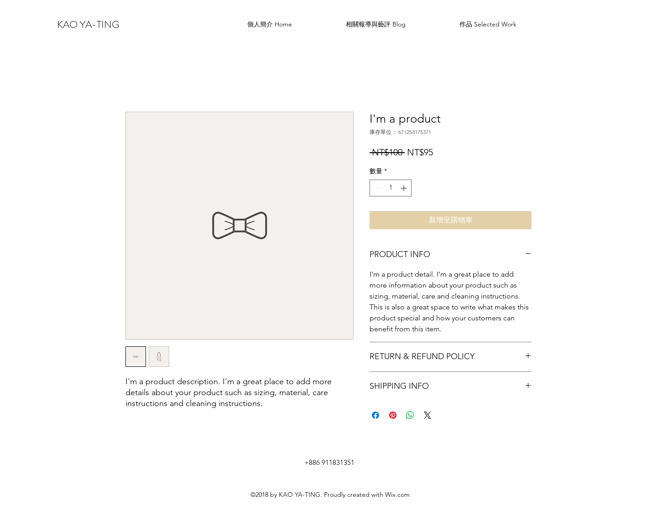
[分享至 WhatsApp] (410, 415)
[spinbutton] (390, 188)
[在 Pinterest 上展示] (392, 415)
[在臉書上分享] (375, 415)
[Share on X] (427, 415)
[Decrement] (376, 188)
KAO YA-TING (88, 24)
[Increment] (404, 188)
